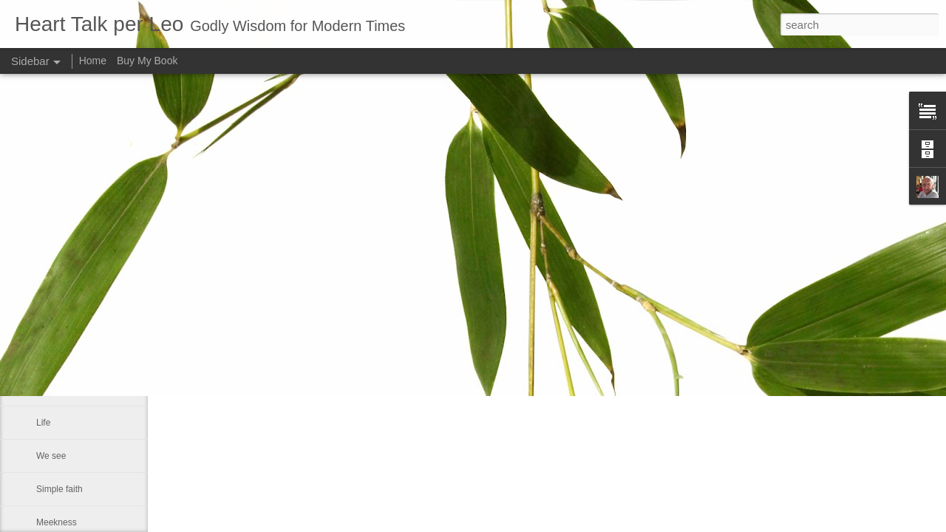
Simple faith (59, 489)
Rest (45, 356)
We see (51, 456)
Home (92, 60)
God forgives (61, 323)
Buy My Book (147, 60)
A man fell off (61, 389)
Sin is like (55, 289)
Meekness (56, 522)
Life (43, 422)
